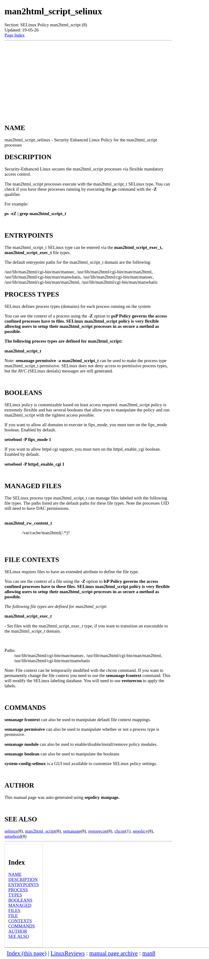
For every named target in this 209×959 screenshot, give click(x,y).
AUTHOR (17, 931)
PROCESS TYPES (18, 892)
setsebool (12, 836)
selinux (10, 831)
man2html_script (40, 831)
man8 (148, 953)
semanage (72, 831)
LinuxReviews (68, 953)
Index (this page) (26, 953)
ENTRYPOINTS (23, 884)
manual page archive (113, 953)
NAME (15, 874)
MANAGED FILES (19, 908)
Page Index (14, 35)
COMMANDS (21, 926)
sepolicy (140, 831)
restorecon (97, 831)
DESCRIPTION (23, 879)
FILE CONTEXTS (20, 918)
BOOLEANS (20, 900)
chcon (119, 831)
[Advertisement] (88, 78)
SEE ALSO (18, 936)
